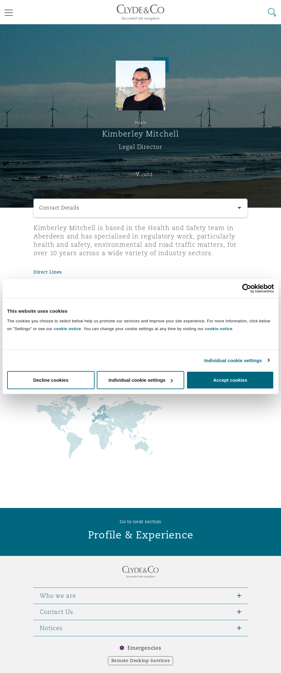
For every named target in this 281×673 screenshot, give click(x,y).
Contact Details (59, 208)
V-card (144, 174)
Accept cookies (230, 380)
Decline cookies (50, 380)
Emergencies (144, 648)
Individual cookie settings (233, 360)
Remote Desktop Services (140, 660)
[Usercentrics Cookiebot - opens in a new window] (247, 288)
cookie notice (67, 328)
